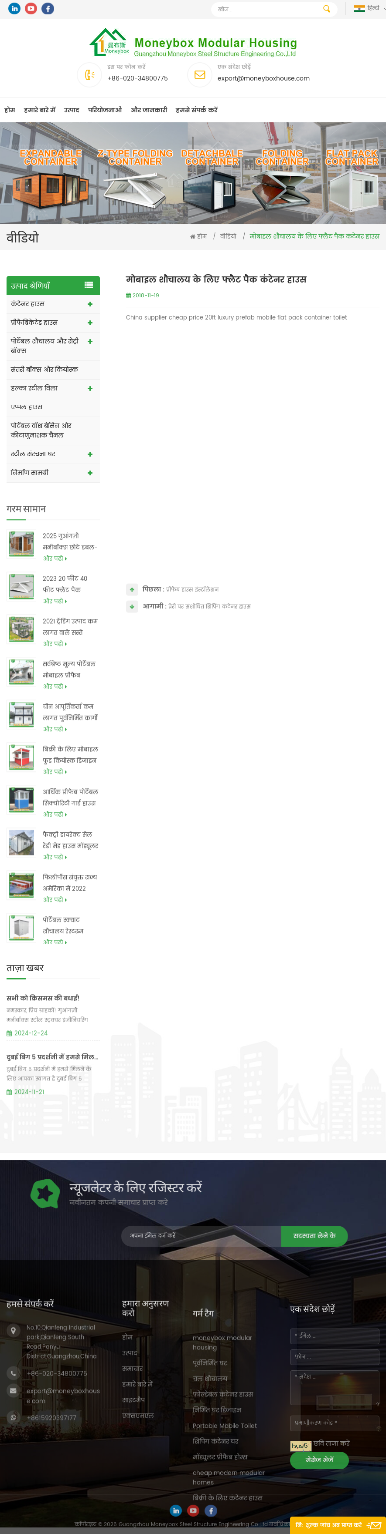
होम (9, 110)
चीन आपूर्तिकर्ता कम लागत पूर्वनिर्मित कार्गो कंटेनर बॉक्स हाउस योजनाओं (70, 736)
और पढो (55, 582)
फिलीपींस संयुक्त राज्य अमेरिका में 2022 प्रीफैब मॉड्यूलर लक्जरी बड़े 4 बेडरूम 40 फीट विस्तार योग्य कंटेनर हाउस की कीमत (70, 907)
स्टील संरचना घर (33, 454)
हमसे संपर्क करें (196, 110)
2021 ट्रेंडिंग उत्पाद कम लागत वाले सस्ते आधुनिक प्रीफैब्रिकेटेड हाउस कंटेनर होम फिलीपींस (70, 651)
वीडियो (228, 237)
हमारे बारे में (39, 110)
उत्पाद (71, 110)
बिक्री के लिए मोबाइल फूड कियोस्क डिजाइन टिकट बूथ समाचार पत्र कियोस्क (71, 779)
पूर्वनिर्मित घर (210, 1490)
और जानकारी (148, 110)
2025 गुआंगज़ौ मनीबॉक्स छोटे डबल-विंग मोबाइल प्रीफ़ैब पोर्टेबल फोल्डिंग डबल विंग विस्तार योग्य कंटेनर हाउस (70, 566)
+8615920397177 (51, 1501)
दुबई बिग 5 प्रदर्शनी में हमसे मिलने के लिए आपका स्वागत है (53, 1092)
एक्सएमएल (138, 1497)
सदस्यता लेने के (169, 1236)
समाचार (132, 1450)
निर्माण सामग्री (29, 473)
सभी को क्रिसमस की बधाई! (43, 1033)
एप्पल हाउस (26, 407)
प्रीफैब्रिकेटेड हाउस (34, 323)
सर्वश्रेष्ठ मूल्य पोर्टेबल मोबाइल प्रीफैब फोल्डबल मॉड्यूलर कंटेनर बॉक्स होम (69, 694)
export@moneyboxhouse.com (264, 79)
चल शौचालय (210, 1506)
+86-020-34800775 (137, 79)
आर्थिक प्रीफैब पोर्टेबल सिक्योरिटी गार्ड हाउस (70, 821)
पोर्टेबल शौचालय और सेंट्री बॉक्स (45, 346)
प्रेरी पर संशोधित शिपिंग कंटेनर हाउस (209, 617)
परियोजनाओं (105, 110)
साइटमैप (133, 1481)
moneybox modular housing (222, 1470)
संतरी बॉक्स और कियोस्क (44, 370)
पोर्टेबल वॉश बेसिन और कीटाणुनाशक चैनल (41, 431)
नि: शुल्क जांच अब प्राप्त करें (329, 1525)
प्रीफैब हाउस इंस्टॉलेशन (192, 600)
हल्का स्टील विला (34, 389)
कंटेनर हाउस (27, 304)
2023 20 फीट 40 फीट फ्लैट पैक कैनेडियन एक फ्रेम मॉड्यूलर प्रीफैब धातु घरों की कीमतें (67, 608)
